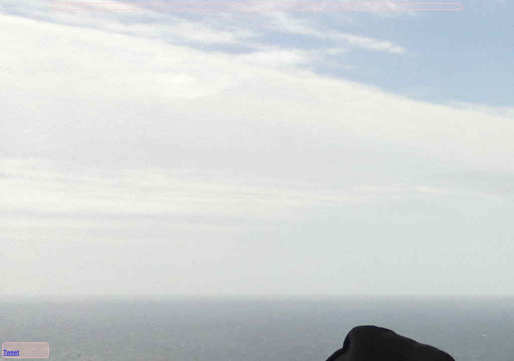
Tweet (11, 352)
